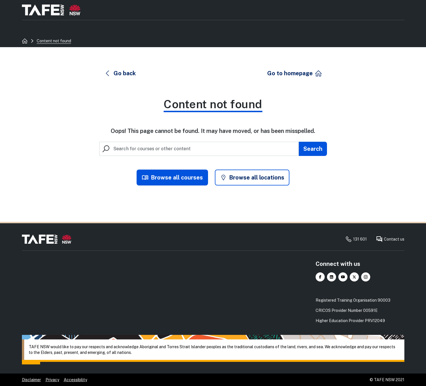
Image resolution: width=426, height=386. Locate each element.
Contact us (390, 239)
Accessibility (75, 379)
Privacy (52, 379)
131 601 (356, 239)
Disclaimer (31, 379)
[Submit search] (313, 149)
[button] (120, 73)
